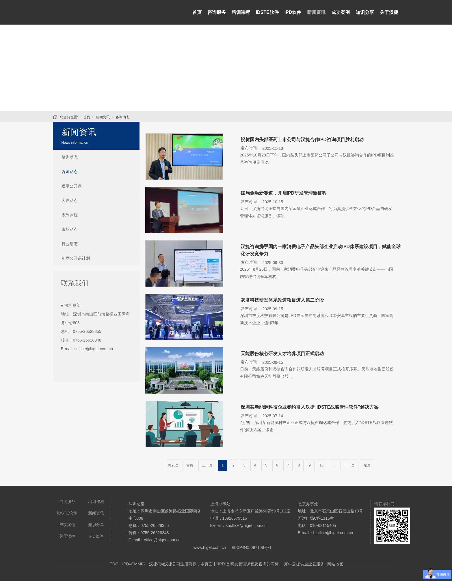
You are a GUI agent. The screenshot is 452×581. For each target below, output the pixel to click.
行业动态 (70, 243)
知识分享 (365, 12)
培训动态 (70, 157)
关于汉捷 (389, 12)
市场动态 (70, 229)
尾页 (367, 465)
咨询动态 (122, 117)
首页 (197, 12)
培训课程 (241, 12)
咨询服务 (216, 12)
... (333, 465)
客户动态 (70, 200)
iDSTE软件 (267, 12)
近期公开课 (72, 186)
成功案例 (340, 12)
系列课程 (70, 215)
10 (321, 465)
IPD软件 (293, 12)
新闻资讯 (316, 12)
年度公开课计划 (76, 258)
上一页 (207, 465)
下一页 (349, 465)
